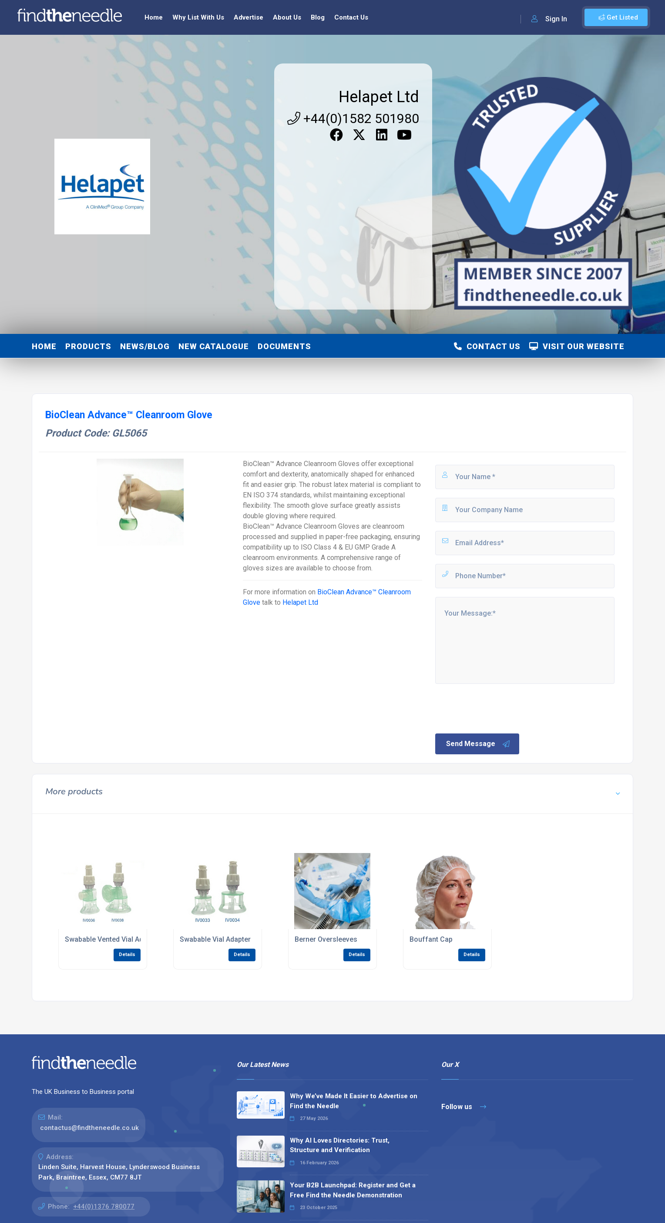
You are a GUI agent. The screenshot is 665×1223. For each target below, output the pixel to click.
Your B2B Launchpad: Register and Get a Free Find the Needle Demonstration (353, 1190)
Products (88, 346)
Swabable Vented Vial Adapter (112, 939)
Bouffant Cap (431, 939)
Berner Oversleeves (326, 939)
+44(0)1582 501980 (353, 118)
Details (127, 954)
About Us (287, 17)
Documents (284, 346)
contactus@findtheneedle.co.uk (89, 1128)
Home (153, 17)
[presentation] (500, 708)
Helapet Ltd (379, 97)
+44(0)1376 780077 (103, 1206)
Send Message (478, 744)
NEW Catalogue (213, 346)
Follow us (463, 1107)
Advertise (248, 17)
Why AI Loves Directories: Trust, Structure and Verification (340, 1145)
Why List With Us (198, 17)
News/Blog (145, 346)
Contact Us (351, 17)
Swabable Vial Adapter (215, 939)
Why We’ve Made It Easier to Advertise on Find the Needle (353, 1101)
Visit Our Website (577, 346)
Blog (318, 17)
